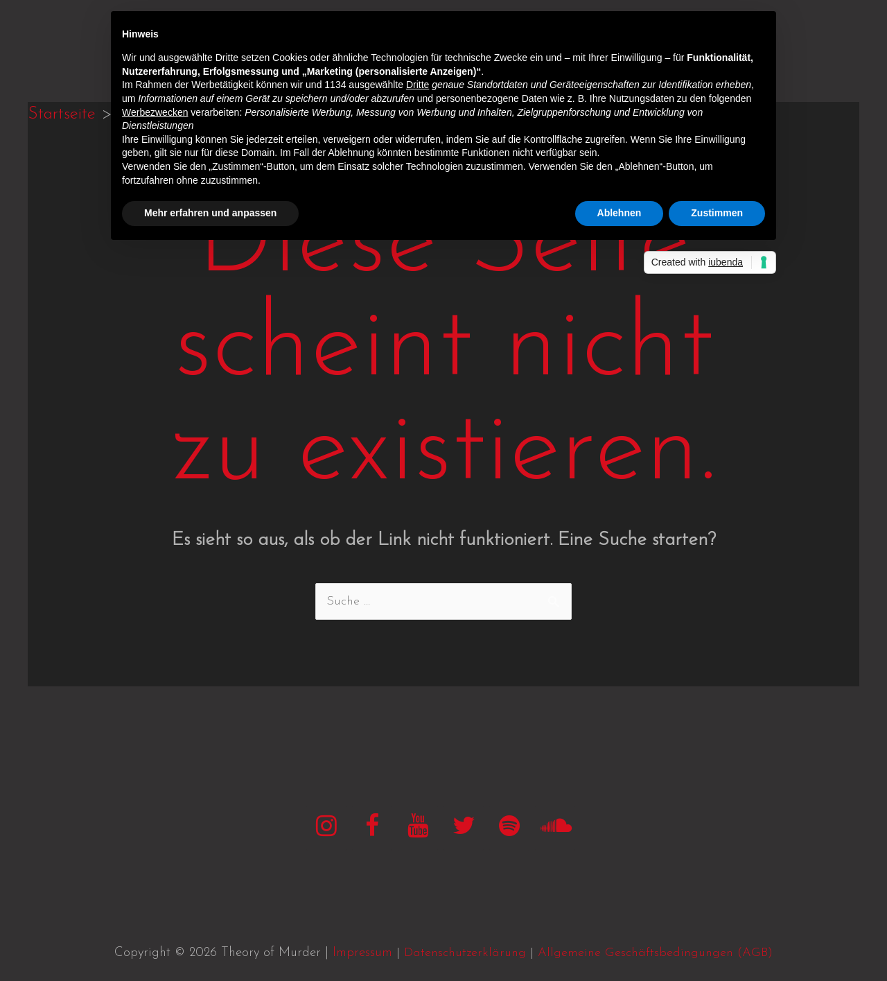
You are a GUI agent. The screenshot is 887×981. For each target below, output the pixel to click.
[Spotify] (509, 828)
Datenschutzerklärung (465, 953)
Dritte (417, 84)
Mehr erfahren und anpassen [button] (210, 212)
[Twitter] (464, 828)
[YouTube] (418, 828)
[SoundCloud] (555, 828)
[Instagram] (326, 828)
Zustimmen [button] (717, 212)
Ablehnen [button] (619, 212)
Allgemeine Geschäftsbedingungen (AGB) (655, 953)
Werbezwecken (155, 112)
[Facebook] (372, 828)
